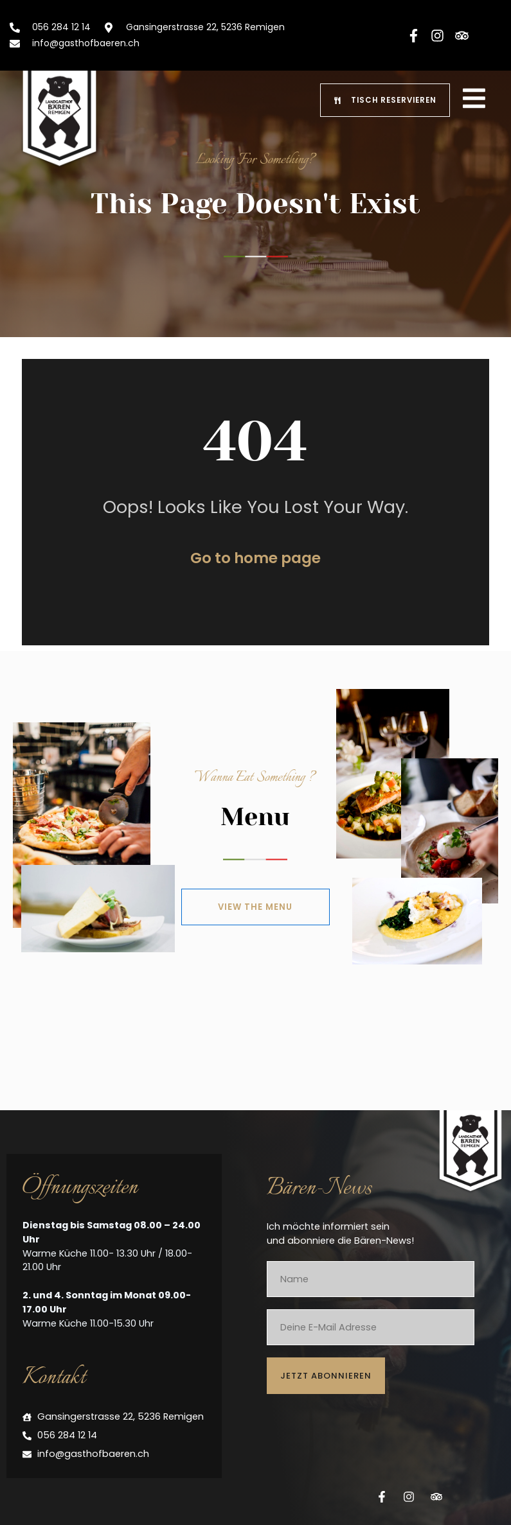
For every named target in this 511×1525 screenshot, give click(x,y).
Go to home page (255, 567)
